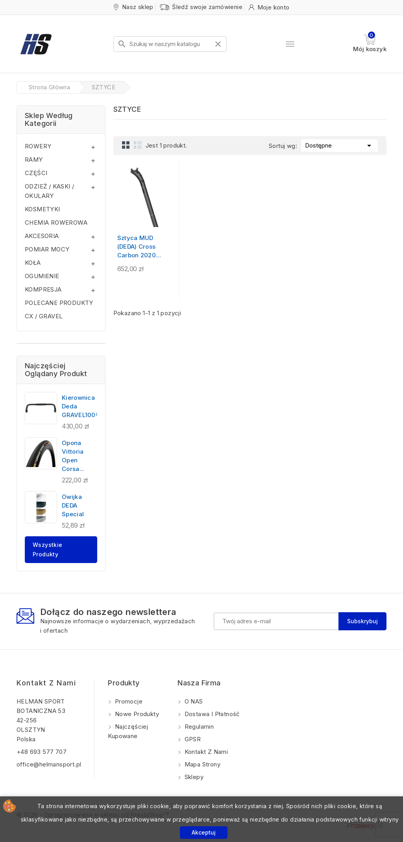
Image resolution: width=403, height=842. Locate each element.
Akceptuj (204, 832)
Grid (126, 145)
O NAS (193, 701)
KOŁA (33, 262)
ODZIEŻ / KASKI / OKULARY (49, 191)
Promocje (127, 701)
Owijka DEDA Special (73, 505)
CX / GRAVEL (44, 316)
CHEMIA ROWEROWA (56, 222)
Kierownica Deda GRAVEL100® (81, 406)
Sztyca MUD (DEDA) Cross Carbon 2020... (139, 246)
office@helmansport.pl (49, 764)
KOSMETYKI (42, 209)
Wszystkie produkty (48, 549)
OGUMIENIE (42, 276)
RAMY (34, 159)
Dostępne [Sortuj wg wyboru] (339, 144)
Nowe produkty (136, 714)
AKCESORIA (42, 236)
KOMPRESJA (43, 289)
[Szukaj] (170, 44)
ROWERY (38, 146)
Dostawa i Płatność (211, 714)
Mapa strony (201, 764)
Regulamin (198, 726)
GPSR (192, 739)
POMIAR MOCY (47, 249)
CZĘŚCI (36, 173)
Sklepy (193, 777)
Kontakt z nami (46, 683)
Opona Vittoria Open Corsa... (73, 456)
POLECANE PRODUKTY (59, 303)
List (138, 145)
